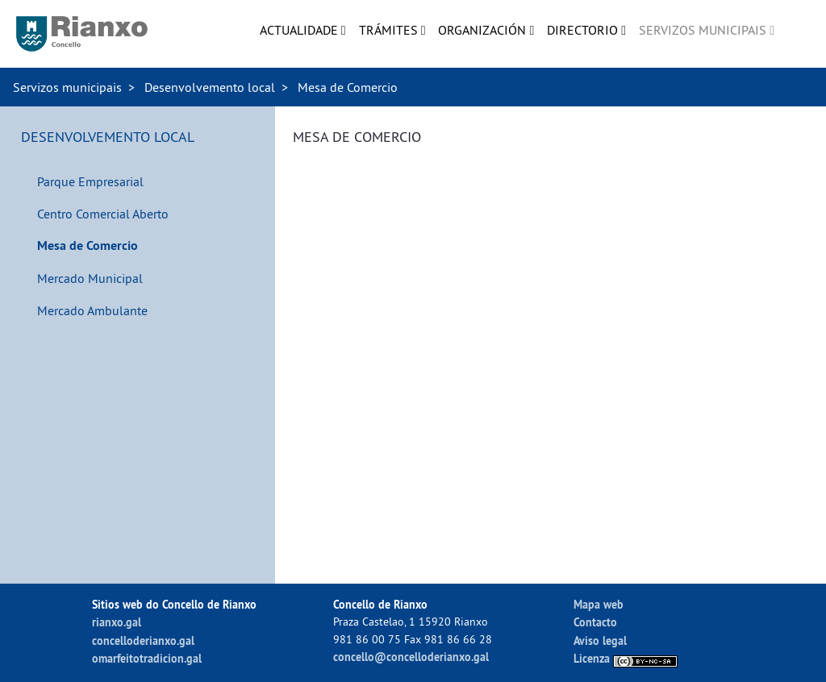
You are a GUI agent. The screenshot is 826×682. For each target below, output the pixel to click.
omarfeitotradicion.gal (147, 658)
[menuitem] (303, 30)
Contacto (595, 622)
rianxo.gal (116, 622)
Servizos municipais (67, 87)
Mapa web (599, 604)
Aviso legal (600, 640)
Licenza (626, 658)
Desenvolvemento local (209, 87)
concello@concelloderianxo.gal (411, 656)
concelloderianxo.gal (143, 640)
